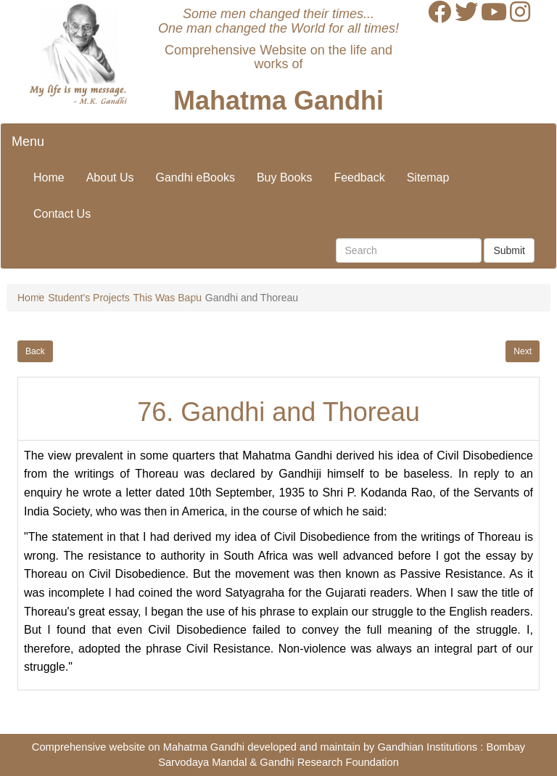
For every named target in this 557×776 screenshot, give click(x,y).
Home (49, 177)
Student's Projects (88, 297)
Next (522, 351)
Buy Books (284, 177)
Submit (509, 250)
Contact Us (62, 214)
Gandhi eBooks (195, 177)
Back (35, 351)
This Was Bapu (167, 297)
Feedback (359, 177)
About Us (110, 177)
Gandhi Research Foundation (329, 762)
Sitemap (428, 177)
